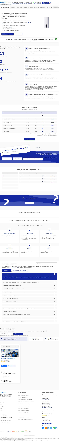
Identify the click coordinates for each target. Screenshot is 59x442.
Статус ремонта (55, 7)
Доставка (27, 7)
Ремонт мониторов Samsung (23, 417)
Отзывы (24, 7)
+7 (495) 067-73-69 (28, 2)
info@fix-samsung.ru (46, 404)
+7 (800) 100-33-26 (37, 2)
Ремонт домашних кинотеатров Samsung (25, 419)
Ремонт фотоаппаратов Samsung (24, 403)
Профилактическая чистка (8, 115)
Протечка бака (22, 175)
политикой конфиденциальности (15, 160)
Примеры (2, 402)
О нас (21, 7)
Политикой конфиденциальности (23, 335)
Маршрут (4, 365)
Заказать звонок (29, 202)
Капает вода (22, 178)
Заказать (53, 115)
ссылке (8, 422)
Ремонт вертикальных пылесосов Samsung (26, 401)
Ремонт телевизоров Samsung (23, 406)
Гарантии (31, 7)
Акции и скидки (36, 7)
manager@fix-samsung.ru (47, 407)
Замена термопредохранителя (9, 119)
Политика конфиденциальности (29, 435)
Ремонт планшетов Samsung (23, 412)
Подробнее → (52, 178)
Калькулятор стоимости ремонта (6, 417)
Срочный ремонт (13, 7)
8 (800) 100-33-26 (45, 401)
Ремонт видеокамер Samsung (23, 414)
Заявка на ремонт (43, 7)
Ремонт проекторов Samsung (23, 410)
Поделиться (43, 428)
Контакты (48, 7)
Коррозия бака (22, 181)
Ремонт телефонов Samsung (23, 395)
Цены (18, 7)
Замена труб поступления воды (9, 128)
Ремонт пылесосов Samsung (23, 408)
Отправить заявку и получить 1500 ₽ (33, 158)
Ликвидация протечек (7, 125)
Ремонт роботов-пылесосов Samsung (25, 399)
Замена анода (6, 131)
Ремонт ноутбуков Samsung (23, 397)
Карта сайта (2, 426)
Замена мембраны (6, 122)
